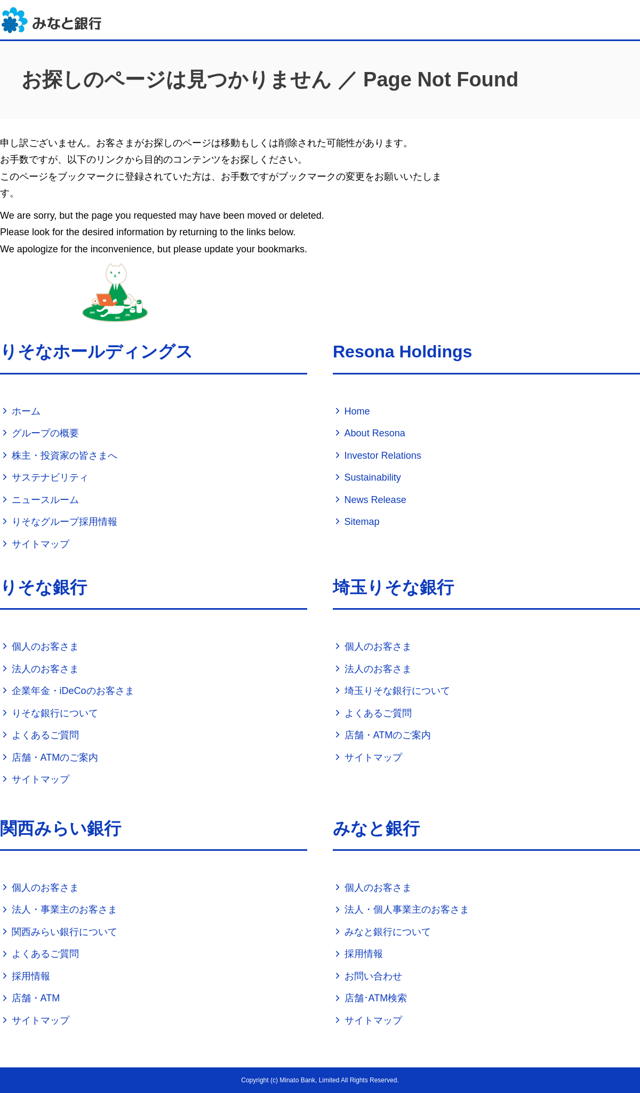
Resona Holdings (402, 351)
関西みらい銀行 (60, 828)
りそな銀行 (43, 587)
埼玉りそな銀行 (393, 587)
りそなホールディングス (96, 351)
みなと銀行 (376, 828)
